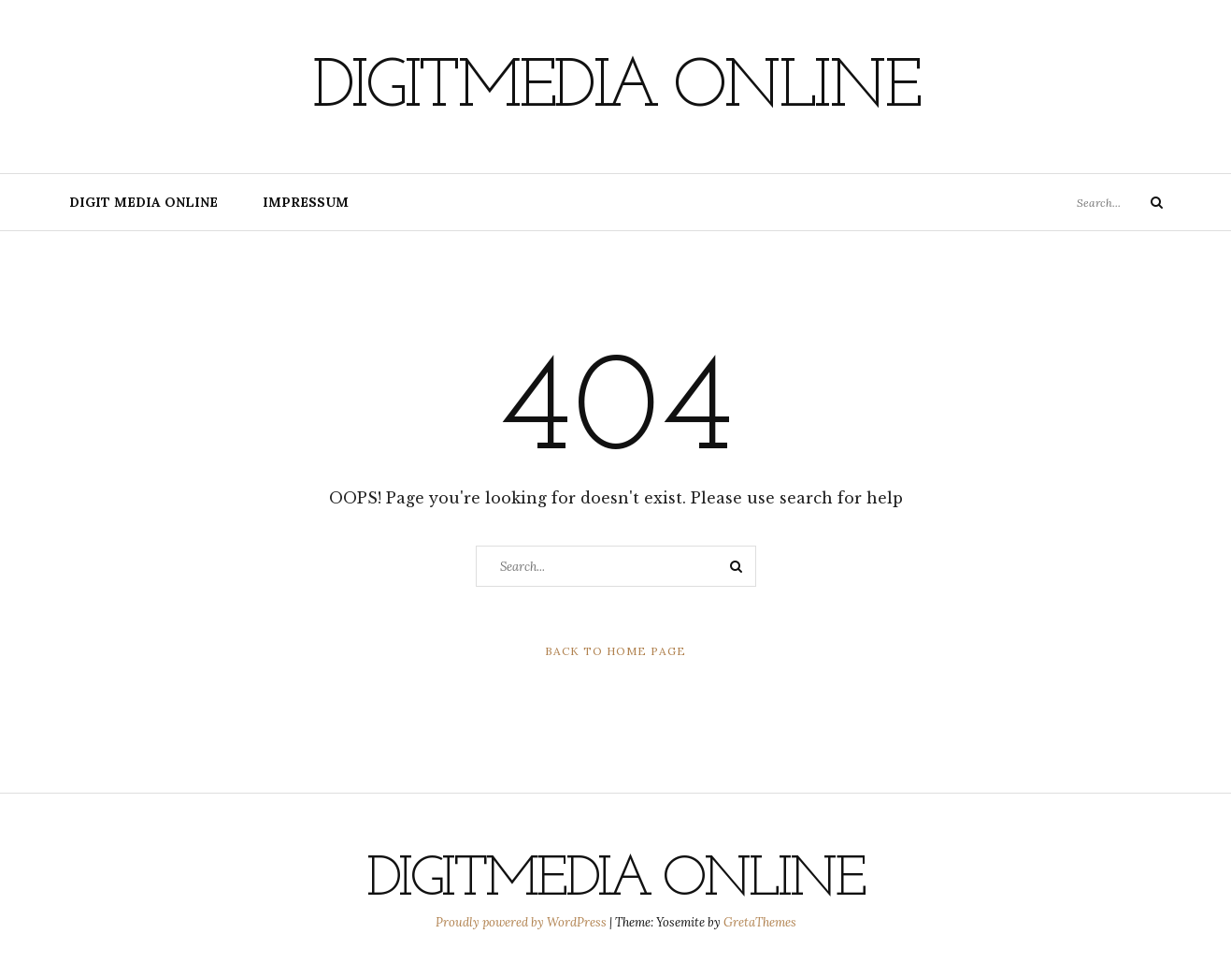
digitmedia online (616, 89)
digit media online (143, 202)
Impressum (306, 202)
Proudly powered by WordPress (522, 922)
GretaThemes (759, 922)
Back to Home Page (615, 651)
